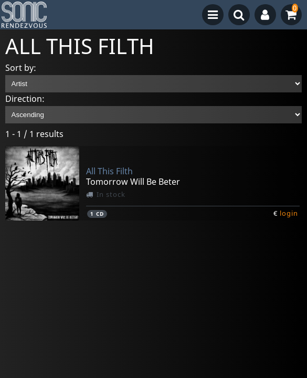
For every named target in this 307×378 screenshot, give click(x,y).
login (289, 213)
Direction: (25, 98)
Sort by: (20, 68)
